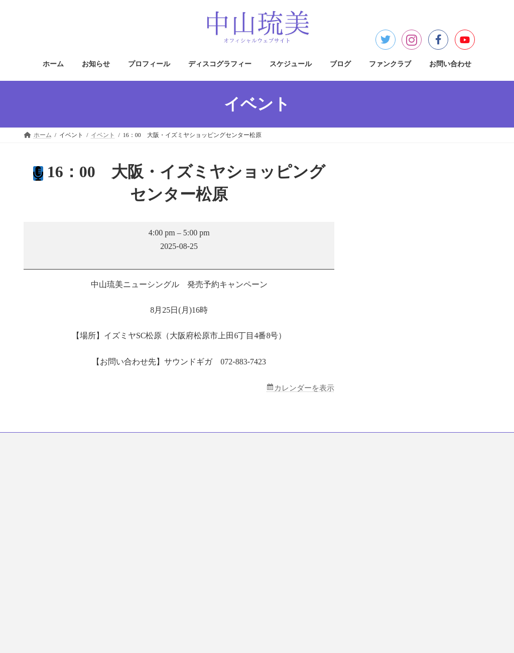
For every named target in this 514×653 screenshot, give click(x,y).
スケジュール (264, 442)
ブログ (311, 442)
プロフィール (133, 442)
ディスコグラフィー (199, 442)
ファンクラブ (358, 442)
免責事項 (202, 519)
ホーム (42, 442)
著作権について (211, 501)
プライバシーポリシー (220, 483)
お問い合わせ (415, 442)
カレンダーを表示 (302, 388)
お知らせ (83, 442)
